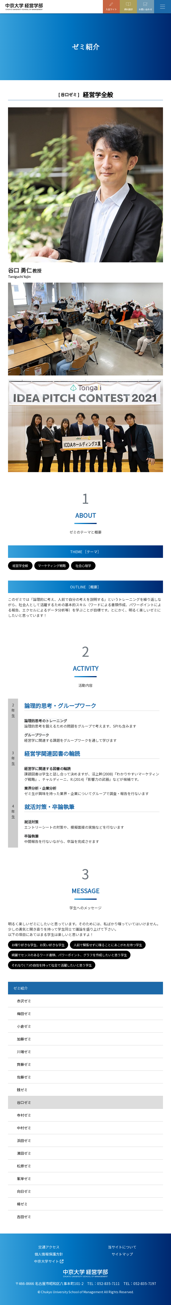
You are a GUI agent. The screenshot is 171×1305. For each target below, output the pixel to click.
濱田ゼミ (24, 1153)
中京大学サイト (46, 1261)
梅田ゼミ (24, 1013)
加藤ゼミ (24, 1039)
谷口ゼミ (24, 1102)
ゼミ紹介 (20, 988)
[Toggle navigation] (163, 6)
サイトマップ (122, 1254)
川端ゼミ (24, 1051)
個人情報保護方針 (49, 1254)
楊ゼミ (22, 1204)
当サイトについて (122, 1247)
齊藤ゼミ (24, 1064)
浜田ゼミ (24, 1140)
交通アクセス (48, 1247)
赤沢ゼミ (24, 1000)
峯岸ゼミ (24, 1178)
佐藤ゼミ (24, 1077)
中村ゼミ (24, 1127)
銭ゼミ (22, 1089)
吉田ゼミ (24, 1216)
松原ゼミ (24, 1165)
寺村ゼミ (24, 1115)
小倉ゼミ (24, 1026)
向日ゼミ (24, 1191)
